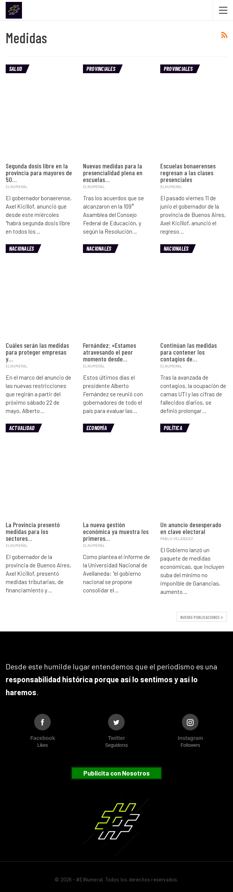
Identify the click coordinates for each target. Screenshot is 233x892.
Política (173, 427)
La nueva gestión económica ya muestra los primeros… (116, 531)
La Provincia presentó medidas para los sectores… (33, 531)
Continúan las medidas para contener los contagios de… (188, 352)
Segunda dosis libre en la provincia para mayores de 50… (39, 173)
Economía (96, 427)
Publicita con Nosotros (116, 773)
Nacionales (21, 248)
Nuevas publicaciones (201, 617)
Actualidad (21, 427)
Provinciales (100, 68)
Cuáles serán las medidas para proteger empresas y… (37, 352)
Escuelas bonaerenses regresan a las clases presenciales (188, 173)
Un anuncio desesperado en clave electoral (190, 528)
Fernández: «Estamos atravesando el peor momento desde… (109, 352)
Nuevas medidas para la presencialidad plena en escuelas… (112, 173)
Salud (15, 68)
